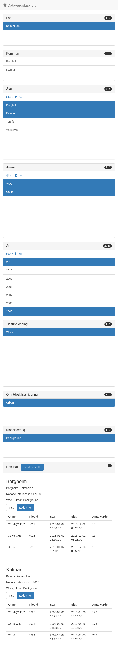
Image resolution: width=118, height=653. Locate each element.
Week (9, 332)
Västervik (12, 129)
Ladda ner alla (32, 467)
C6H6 (9, 191)
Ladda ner (25, 507)
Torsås (10, 121)
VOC (9, 183)
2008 (9, 286)
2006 (9, 303)
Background (13, 438)
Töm (18, 97)
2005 (9, 311)
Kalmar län (13, 26)
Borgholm (12, 61)
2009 (9, 278)
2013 (9, 262)
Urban (10, 402)
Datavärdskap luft (19, 5)
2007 (9, 295)
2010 (9, 270)
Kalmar (10, 69)
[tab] (59, 467)
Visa (11, 507)
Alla (9, 97)
